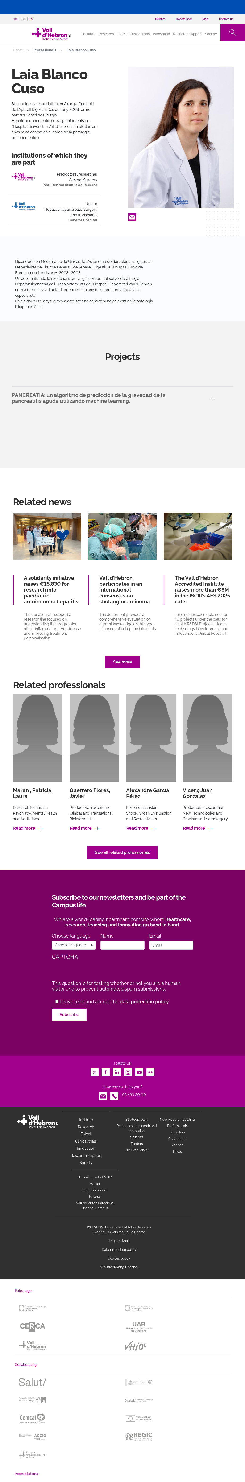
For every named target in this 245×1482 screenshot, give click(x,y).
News (177, 1151)
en (23, 19)
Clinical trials (140, 34)
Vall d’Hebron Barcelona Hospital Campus (95, 1205)
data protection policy (144, 1001)
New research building (177, 1119)
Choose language (71, 936)
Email (132, 216)
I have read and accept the (114, 1001)
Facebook (106, 1071)
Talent (122, 34)
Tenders (137, 1144)
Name (107, 936)
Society (211, 34)
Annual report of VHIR (95, 1177)
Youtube (139, 1071)
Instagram (128, 1071)
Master (95, 1184)
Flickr (150, 1071)
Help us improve (95, 1190)
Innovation (161, 34)
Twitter (95, 1071)
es (31, 19)
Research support (187, 34)
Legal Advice (119, 1241)
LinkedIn (117, 1071)
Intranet (95, 1196)
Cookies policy (119, 1258)
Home (18, 50)
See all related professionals (122, 852)
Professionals (177, 1126)
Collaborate (177, 1139)
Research (106, 34)
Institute (86, 1120)
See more (122, 661)
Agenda (177, 1145)
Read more (24, 828)
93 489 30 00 (134, 1095)
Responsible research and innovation (137, 1128)
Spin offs (136, 1137)
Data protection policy (119, 1249)
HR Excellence (136, 1150)
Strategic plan (137, 1119)
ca (16, 19)
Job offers (177, 1132)
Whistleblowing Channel (119, 1267)
